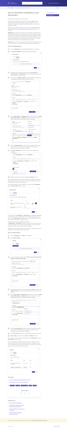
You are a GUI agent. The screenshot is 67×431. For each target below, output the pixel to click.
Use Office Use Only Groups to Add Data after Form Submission (17, 406)
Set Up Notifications (51, 12)
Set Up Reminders (50, 15)
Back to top (56, 426)
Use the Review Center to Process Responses (19, 382)
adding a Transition (28, 49)
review (30, 385)
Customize (12, 7)
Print (58, 7)
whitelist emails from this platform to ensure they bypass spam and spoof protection (24, 28)
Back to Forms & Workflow (54, 3)
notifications (12, 385)
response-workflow (24, 385)
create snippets (22, 222)
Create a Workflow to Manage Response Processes (20, 380)
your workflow (32, 21)
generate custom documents (25, 24)
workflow (34, 385)
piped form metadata (37, 215)
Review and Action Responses (16, 403)
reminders (17, 385)
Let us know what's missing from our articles (39, 420)
